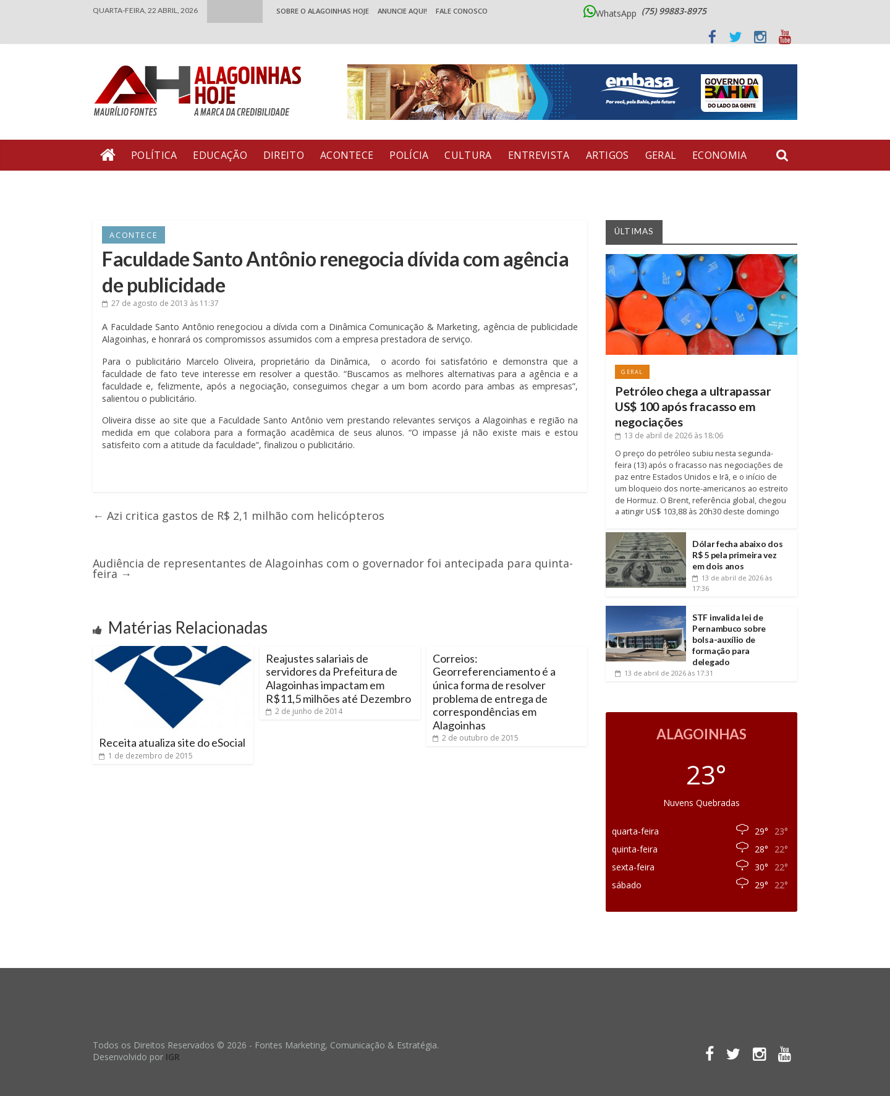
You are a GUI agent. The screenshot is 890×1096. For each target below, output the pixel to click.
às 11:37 (160, 303)
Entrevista (539, 155)
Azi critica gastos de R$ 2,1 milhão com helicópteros (238, 515)
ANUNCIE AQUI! (402, 10)
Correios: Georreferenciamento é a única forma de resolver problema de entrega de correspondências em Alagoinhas (494, 692)
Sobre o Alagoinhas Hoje (322, 10)
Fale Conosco (462, 10)
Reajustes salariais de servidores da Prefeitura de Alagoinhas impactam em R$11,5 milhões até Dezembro (338, 678)
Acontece (346, 155)
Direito (283, 155)
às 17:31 (664, 673)
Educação (220, 155)
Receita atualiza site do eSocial (172, 742)
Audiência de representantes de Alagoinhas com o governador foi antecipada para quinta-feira (333, 568)
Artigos (607, 155)
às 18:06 (669, 435)
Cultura (467, 155)
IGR (173, 1057)
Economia (719, 155)
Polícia (408, 155)
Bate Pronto (136, 186)
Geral (661, 155)
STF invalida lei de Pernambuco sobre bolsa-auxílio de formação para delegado (729, 640)
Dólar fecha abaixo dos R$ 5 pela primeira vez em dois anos (737, 554)
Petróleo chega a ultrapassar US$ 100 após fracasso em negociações (693, 407)
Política (154, 155)
